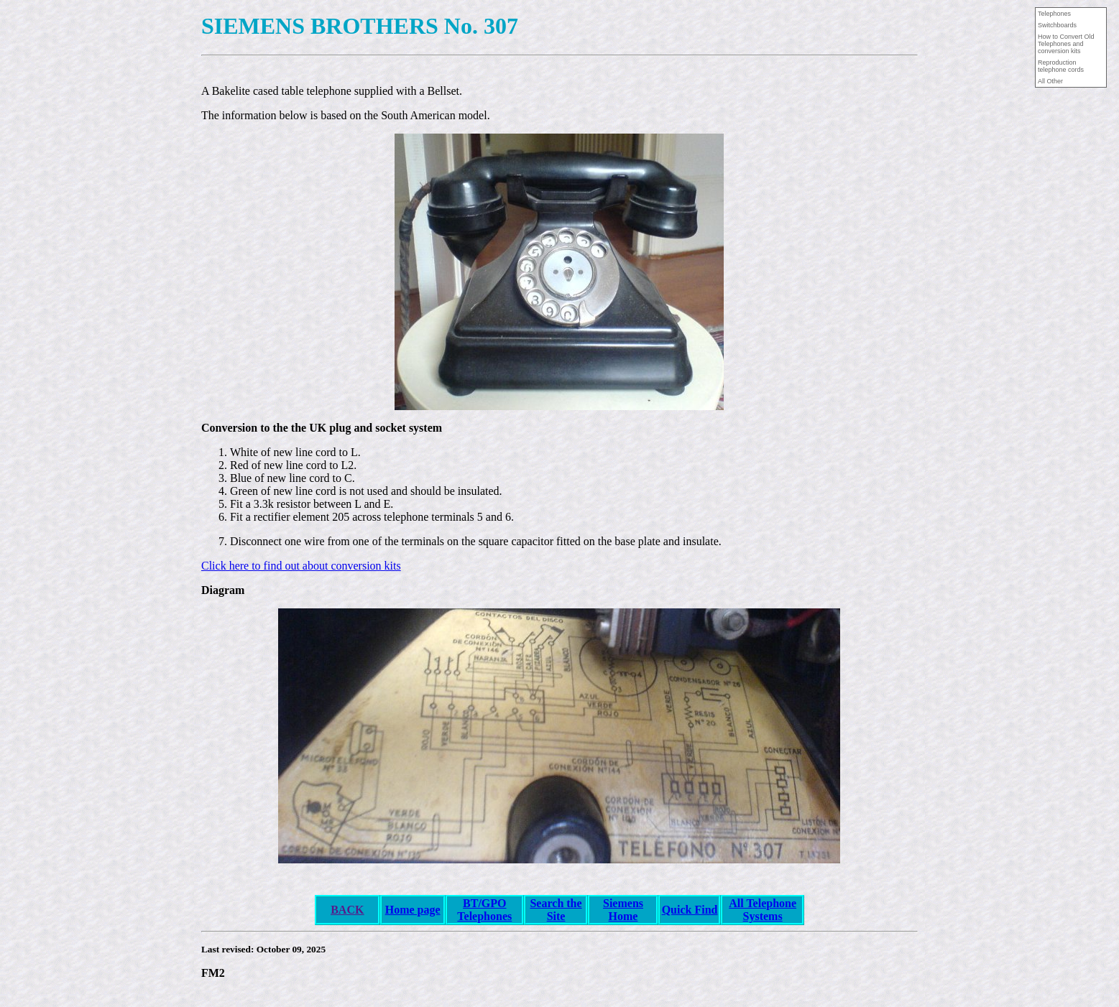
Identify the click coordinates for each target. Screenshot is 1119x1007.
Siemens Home (623, 909)
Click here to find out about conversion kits (301, 566)
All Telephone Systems (762, 909)
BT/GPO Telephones (484, 909)
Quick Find (690, 910)
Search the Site (555, 909)
